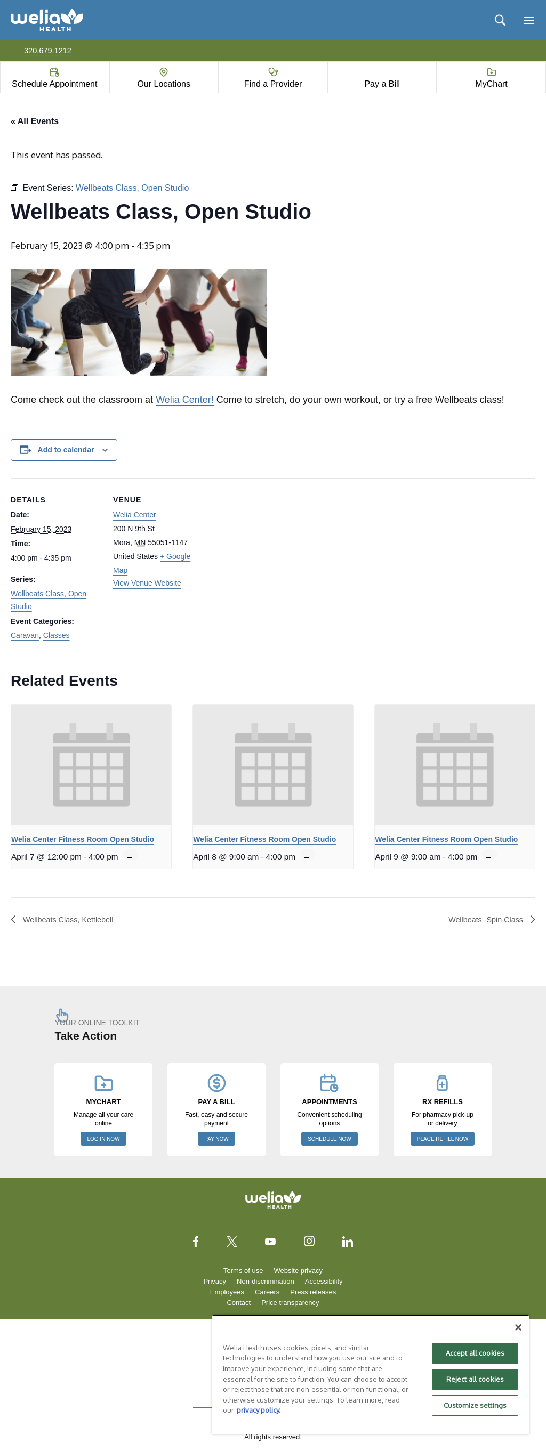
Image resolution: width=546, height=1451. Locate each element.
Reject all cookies (475, 1379)
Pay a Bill (382, 83)
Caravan (25, 635)
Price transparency (290, 1304)
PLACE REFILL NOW (442, 1140)
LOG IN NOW (103, 1140)
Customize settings (475, 1405)
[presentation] (91, 765)
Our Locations (163, 83)
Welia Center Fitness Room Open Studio (82, 840)
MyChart (491, 83)
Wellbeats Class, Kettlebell (72, 920)
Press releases (313, 1293)
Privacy (214, 1282)
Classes (56, 635)
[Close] (518, 1327)
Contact (239, 1304)
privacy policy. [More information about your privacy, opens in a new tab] (258, 1410)
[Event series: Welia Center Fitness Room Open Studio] (130, 855)
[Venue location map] (271, 552)
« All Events (35, 121)
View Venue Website (147, 583)
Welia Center (134, 515)
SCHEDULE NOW (329, 1140)
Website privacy (298, 1272)
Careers (267, 1293)
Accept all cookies (475, 1353)
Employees (227, 1293)
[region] (370, 1374)
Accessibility (324, 1282)
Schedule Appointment (54, 83)
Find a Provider (273, 83)
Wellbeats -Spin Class (482, 920)
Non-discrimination (265, 1282)
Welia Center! (185, 400)
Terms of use (243, 1272)
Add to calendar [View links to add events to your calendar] (66, 450)
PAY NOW (216, 1140)
